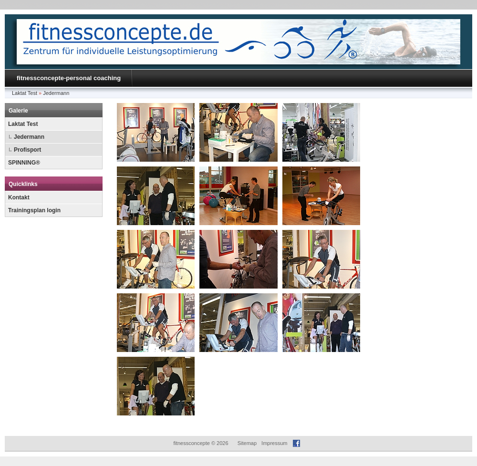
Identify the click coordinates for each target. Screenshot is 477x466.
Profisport (27, 149)
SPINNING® (24, 162)
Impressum (274, 443)
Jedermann (56, 93)
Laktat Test (24, 93)
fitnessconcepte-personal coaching (69, 78)
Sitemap (247, 443)
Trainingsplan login (34, 210)
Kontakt (19, 197)
